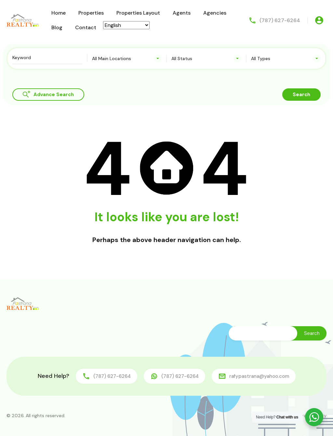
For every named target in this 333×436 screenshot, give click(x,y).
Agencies (214, 12)
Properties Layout (138, 12)
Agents (182, 12)
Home (58, 12)
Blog (56, 27)
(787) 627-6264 (280, 20)
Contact (85, 27)
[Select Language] (126, 25)
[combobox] (127, 58)
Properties (91, 12)
